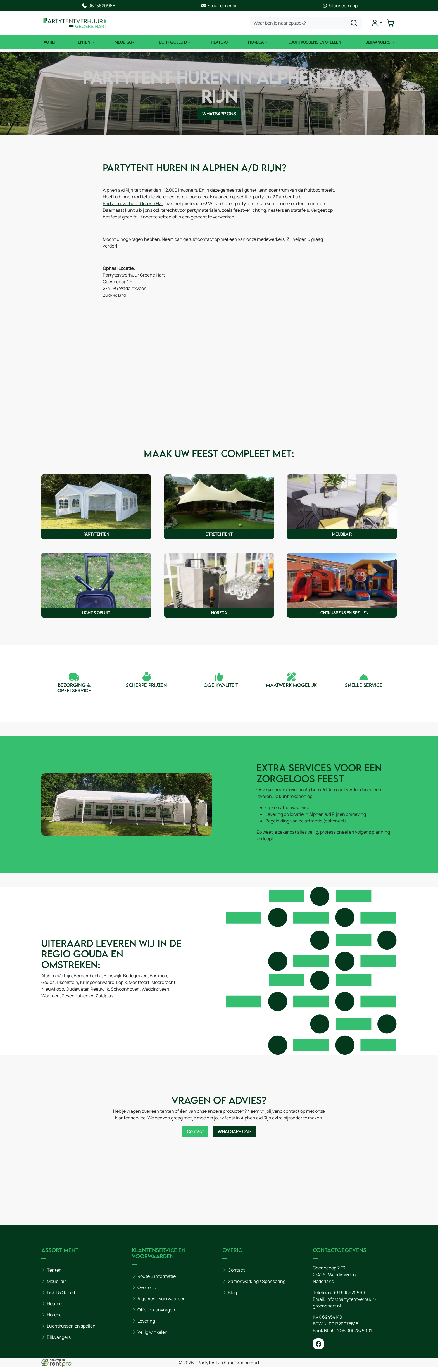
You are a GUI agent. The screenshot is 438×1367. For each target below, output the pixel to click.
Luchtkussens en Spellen (315, 42)
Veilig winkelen (152, 1332)
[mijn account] (376, 23)
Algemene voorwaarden (161, 1298)
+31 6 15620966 (349, 1292)
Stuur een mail (219, 6)
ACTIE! (49, 42)
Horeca (256, 42)
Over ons (146, 1287)
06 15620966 (98, 6)
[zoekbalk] (306, 23)
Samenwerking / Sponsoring (256, 1281)
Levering (146, 1321)
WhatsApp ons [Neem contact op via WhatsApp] (219, 114)
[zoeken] (353, 23)
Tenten (83, 42)
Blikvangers (378, 42)
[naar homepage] (74, 23)
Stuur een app (340, 6)
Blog (232, 1292)
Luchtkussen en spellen (71, 1326)
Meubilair (125, 42)
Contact (236, 1270)
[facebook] (318, 1343)
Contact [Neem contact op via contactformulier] (195, 1131)
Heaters (219, 42)
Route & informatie (156, 1276)
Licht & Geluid (173, 42)
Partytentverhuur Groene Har (133, 203)
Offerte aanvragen (156, 1310)
